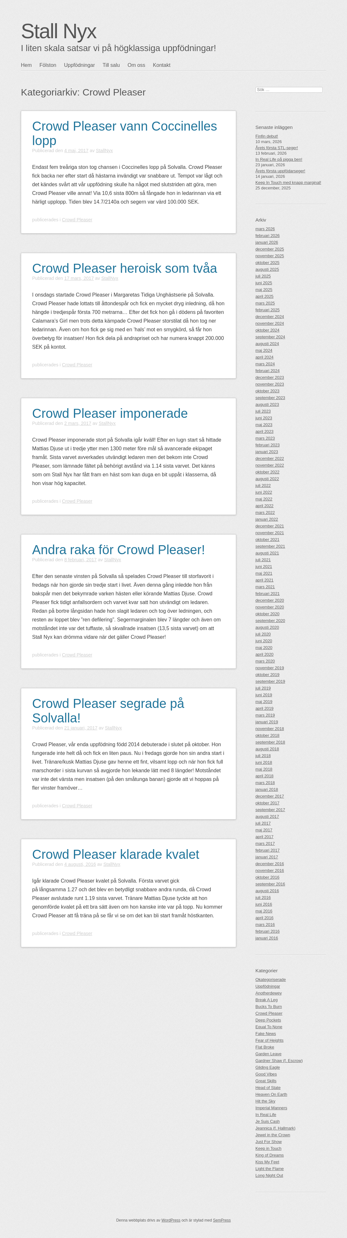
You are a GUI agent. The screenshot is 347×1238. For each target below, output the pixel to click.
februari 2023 (267, 445)
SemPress (222, 1220)
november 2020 (269, 607)
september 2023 (270, 397)
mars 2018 (265, 782)
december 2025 (269, 249)
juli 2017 (263, 823)
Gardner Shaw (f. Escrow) (279, 1060)
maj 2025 (263, 289)
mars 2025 (265, 303)
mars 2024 (265, 364)
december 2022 (269, 458)
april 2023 (264, 431)
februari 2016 (267, 931)
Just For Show (268, 1141)
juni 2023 (263, 418)
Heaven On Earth (271, 1094)
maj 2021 (263, 573)
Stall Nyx (58, 31)
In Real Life (265, 1114)
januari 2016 (266, 938)
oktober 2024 (267, 330)
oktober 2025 (267, 262)
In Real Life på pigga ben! (278, 159)
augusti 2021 (267, 553)
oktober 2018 (267, 735)
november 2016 (269, 870)
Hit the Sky (265, 1101)
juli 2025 (263, 276)
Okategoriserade (270, 979)
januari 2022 (266, 519)
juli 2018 (263, 755)
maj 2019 (263, 701)
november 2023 (269, 384)
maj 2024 (263, 350)
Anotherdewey (268, 993)
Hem (26, 65)
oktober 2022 (267, 472)
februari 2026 (267, 235)
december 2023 (269, 377)
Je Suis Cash (267, 1121)
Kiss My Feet (267, 1162)
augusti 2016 (267, 890)
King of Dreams (269, 1155)
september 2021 (270, 546)
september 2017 (270, 809)
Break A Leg (266, 999)
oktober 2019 (267, 674)
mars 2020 (265, 661)
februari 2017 (267, 850)
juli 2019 (263, 688)
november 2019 (269, 667)
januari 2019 (266, 722)
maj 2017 (263, 830)
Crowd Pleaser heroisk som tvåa (124, 268)
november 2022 (269, 465)
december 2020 (269, 600)
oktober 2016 (267, 877)
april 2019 (264, 708)
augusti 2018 (267, 749)
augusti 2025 (267, 269)
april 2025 (264, 296)
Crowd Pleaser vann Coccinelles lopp (124, 133)
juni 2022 (263, 492)
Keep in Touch (268, 1148)
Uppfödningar (79, 65)
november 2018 (269, 728)
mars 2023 (265, 438)
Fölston (48, 65)
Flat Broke (264, 1047)
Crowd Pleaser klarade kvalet (115, 854)
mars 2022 (265, 512)
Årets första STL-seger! (276, 147)
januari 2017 (266, 857)
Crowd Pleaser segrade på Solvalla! (108, 710)
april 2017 (264, 836)
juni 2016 (263, 904)
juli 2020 (263, 634)
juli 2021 (263, 559)
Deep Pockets (268, 1020)
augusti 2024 (267, 343)
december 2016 (269, 863)
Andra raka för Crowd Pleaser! (118, 550)
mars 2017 (265, 843)
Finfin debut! (266, 136)
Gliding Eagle (267, 1067)
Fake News (265, 1033)
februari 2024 (267, 370)
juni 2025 (263, 282)
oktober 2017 (267, 803)
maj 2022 (263, 499)
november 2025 (269, 255)
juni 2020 (263, 640)
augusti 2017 (267, 816)
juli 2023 (263, 411)
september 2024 (270, 337)
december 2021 (269, 526)
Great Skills (265, 1080)
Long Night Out (269, 1175)
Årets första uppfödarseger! (280, 171)
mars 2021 (265, 586)
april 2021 (264, 580)
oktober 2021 (267, 539)
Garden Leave (268, 1053)
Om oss (136, 65)
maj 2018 (263, 769)
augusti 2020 (267, 627)
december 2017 (269, 796)
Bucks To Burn (268, 1006)
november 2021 (269, 532)
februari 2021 (267, 593)
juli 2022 (263, 485)
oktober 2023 (267, 391)
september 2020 (270, 620)
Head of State (267, 1087)
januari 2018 (266, 789)
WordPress (170, 1220)
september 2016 (270, 884)
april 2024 (264, 357)
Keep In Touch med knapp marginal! (288, 182)
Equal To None (268, 1026)
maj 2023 (263, 424)
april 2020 (264, 654)
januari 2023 (266, 451)
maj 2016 (263, 911)
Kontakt (161, 65)
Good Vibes (266, 1074)
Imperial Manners (271, 1107)
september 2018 (270, 742)
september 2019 (270, 681)
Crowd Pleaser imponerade (110, 413)
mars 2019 (265, 715)
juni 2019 (263, 694)
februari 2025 (267, 309)
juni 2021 (263, 566)
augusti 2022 (267, 478)
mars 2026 (265, 228)
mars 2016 (265, 924)
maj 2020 (263, 647)
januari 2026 (266, 242)
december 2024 (269, 316)
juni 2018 (263, 762)
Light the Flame (269, 1168)
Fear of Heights (269, 1040)
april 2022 (264, 505)
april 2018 (264, 776)
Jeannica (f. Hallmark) (275, 1128)
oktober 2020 (267, 613)
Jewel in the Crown (272, 1135)
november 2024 (269, 323)
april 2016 (264, 917)
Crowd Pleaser (77, 219)
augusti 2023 (267, 404)
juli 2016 (263, 897)
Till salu (111, 65)
